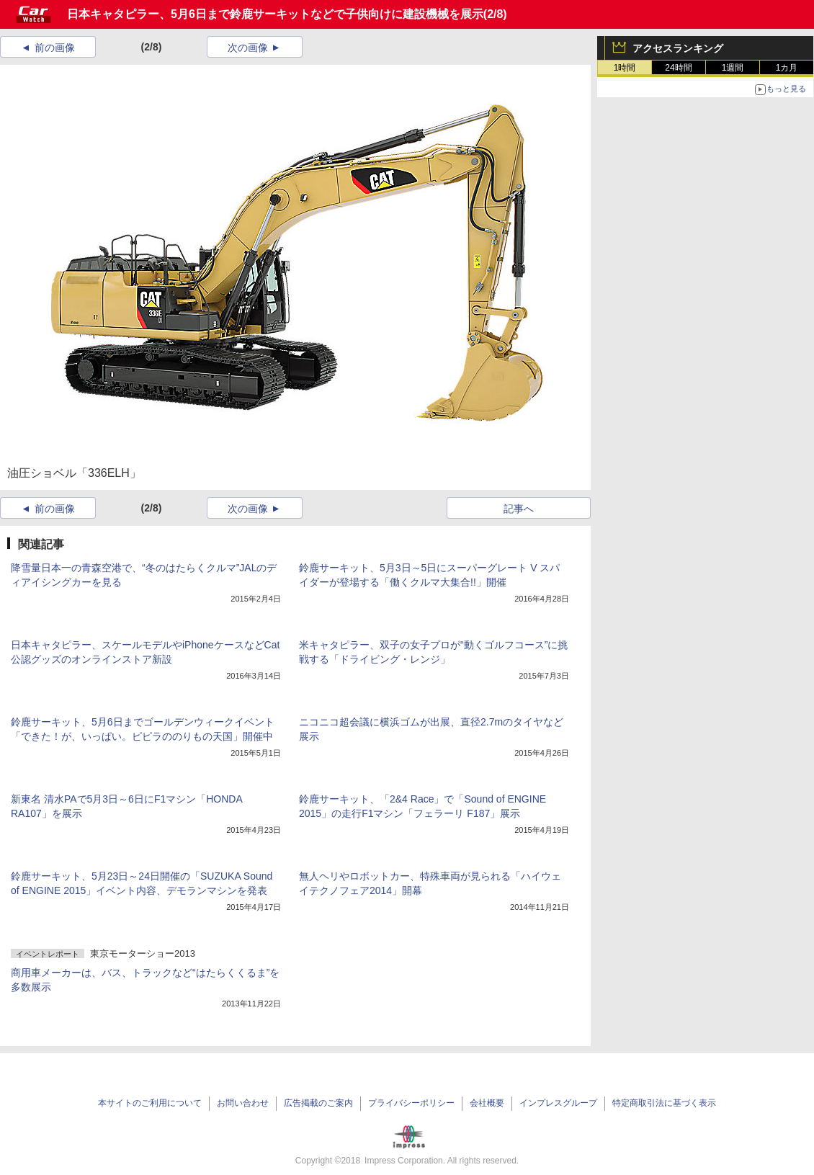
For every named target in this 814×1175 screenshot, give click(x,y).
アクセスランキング (677, 48)
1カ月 (787, 68)
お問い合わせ (243, 1103)
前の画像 (55, 47)
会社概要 (487, 1103)
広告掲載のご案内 (318, 1103)
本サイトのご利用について (150, 1103)
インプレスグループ (558, 1103)
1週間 (733, 68)
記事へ (519, 508)
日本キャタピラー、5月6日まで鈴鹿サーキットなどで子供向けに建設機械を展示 (275, 14)
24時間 (678, 68)
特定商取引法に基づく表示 (664, 1103)
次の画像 (248, 47)
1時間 (625, 68)
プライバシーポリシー (411, 1103)
